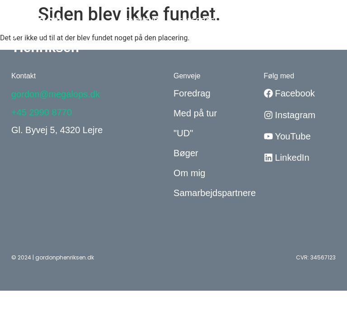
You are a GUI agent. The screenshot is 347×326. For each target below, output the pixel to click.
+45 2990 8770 (41, 112)
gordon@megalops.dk (55, 94)
